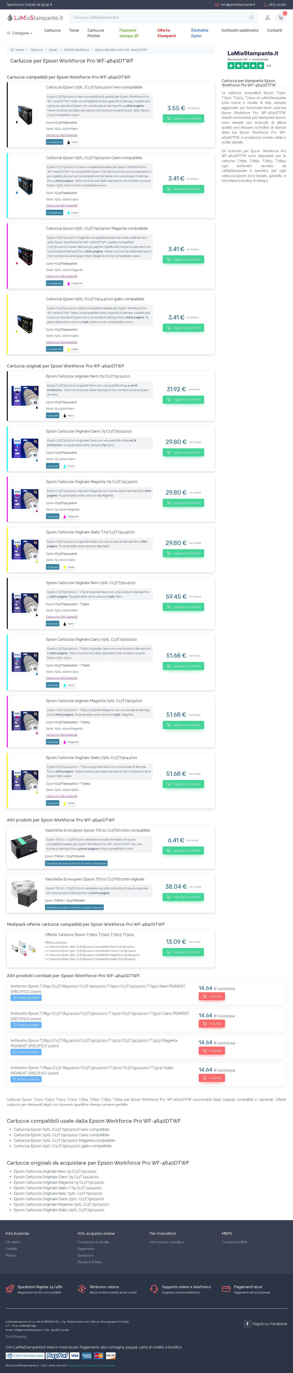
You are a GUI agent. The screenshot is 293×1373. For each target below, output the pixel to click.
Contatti (274, 30)
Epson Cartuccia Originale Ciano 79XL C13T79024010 (91, 639)
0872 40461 (274, 5)
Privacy (11, 1255)
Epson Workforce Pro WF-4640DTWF (121, 50)
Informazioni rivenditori (167, 1242)
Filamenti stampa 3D (128, 33)
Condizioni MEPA (234, 1242)
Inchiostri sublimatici (240, 30)
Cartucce (52, 30)
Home (17, 50)
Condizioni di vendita (93, 1242)
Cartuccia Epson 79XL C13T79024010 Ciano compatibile (94, 158)
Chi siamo (13, 1242)
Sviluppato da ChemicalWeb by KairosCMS (91, 1365)
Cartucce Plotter (95, 33)
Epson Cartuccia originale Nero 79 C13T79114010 (88, 376)
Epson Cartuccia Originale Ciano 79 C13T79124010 (89, 431)
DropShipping (16, 1336)
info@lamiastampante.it (235, 5)
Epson (53, 50)
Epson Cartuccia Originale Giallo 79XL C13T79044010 (91, 757)
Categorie (18, 33)
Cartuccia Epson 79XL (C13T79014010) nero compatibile (94, 87)
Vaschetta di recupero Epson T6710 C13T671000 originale (94, 879)
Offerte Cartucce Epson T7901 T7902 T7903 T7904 (89, 934)
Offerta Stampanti (166, 33)
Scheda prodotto (26, 997)
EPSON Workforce (76, 50)
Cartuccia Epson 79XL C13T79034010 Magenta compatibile (97, 228)
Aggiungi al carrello (183, 118)
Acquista (212, 996)
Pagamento (86, 1249)
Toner (74, 30)
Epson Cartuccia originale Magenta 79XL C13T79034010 (94, 701)
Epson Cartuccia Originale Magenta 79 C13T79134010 (92, 482)
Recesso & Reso (90, 1262)
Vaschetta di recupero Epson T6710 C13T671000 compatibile (97, 830)
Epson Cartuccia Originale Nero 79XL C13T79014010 (91, 583)
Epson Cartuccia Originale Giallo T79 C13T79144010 (90, 532)
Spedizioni (85, 1255)
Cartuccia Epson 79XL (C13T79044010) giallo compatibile (95, 299)
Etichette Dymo (199, 33)
